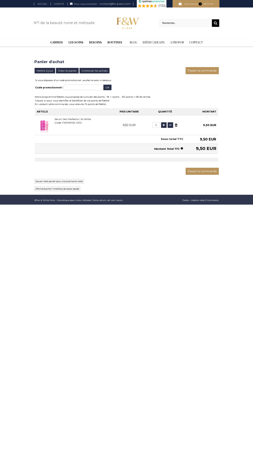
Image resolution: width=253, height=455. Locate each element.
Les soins (75, 42)
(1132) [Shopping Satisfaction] (162, 5)
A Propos (177, 42)
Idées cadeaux (154, 42)
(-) (170, 125)
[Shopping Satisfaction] (151, 2)
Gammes (56, 42)
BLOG (133, 42)
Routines (114, 42)
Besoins (95, 42)
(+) (164, 125)
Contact (196, 42)
